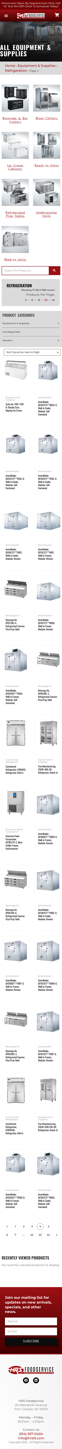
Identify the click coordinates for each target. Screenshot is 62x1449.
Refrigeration (16, 71)
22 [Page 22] (31, 1234)
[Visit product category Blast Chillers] (46, 103)
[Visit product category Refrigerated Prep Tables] (15, 199)
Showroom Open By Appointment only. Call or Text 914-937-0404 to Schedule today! (31, 5)
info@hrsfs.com (31, 1438)
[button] (6, 15)
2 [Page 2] (23, 1226)
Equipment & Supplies (36, 66)
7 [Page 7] (15, 1234)
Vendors (7, 340)
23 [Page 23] (40, 1234)
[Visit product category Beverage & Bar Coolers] (15, 105)
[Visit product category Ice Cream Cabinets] (15, 152)
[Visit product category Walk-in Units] (15, 244)
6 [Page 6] (7, 1234)
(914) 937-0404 (31, 1434)
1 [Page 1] (15, 1226)
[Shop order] (32, 352)
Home (10, 66)
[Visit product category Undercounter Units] (46, 199)
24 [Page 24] (48, 1234)
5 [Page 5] (48, 1226)
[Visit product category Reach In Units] (46, 150)
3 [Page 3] (32, 1226)
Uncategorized (11, 331)
